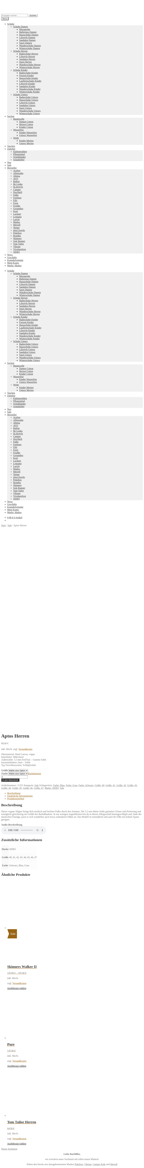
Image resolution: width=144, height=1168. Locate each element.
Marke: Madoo (14, 265)
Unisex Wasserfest (28, 135)
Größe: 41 (110, 625)
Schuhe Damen (20, 26)
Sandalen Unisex (27, 105)
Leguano (17, 216)
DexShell (17, 192)
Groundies (18, 208)
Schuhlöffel (18, 159)
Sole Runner (19, 241)
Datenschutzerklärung (11, 1041)
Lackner (17, 214)
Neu (9, 162)
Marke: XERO (52, 628)
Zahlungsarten (14, 1022)
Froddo (16, 206)
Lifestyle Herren (27, 56)
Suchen (33, 15)
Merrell (16, 225)
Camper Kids (99, 1004)
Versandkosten (25, 589)
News (10, 254)
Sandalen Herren (27, 59)
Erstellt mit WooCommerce (35, 1041)
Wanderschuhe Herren (29, 64)
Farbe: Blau (58, 625)
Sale (9, 165)
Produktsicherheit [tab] (15, 638)
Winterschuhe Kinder (29, 92)
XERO (16, 252)
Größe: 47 (38, 628)
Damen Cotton (26, 121)
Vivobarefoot (19, 249)
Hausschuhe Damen (28, 34)
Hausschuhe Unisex (28, 100)
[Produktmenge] (14, 617)
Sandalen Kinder (27, 86)
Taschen (11, 146)
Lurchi (16, 219)
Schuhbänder (19, 157)
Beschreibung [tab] (13, 633)
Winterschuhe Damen (29, 48)
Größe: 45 (17, 628)
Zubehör (11, 149)
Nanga (16, 227)
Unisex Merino (26, 143)
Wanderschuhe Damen (30, 45)
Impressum (12, 1033)
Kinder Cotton (26, 127)
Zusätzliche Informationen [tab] (20, 636)
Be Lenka (17, 184)
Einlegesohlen (20, 151)
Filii (15, 200)
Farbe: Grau (71, 625)
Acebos (16, 170)
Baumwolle (18, 119)
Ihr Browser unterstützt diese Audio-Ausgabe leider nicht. (23, 670)
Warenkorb (13, 1055)
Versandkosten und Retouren (21, 1025)
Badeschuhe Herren (28, 54)
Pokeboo (17, 233)
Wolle (16, 138)
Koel (15, 211)
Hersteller (12, 168)
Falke (16, 195)
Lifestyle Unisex (27, 102)
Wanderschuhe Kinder (29, 89)
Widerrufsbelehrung (16, 1028)
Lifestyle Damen (27, 37)
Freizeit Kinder (26, 75)
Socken (10, 116)
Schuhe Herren (20, 51)
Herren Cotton (26, 124)
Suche (10, 1049)
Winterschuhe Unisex (29, 113)
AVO (15, 178)
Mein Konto (13, 263)
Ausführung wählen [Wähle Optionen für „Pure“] (16, 906)
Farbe (5, 613)
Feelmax (17, 197)
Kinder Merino (26, 140)
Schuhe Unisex (20, 94)
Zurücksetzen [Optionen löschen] (34, 613)
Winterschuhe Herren (29, 67)
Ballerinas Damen (27, 32)
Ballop (16, 181)
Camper (17, 189)
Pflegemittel (19, 154)
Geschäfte (12, 257)
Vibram (16, 246)
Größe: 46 (28, 628)
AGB (9, 1030)
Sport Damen (25, 43)
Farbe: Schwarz (85, 625)
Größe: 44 (6, 628)
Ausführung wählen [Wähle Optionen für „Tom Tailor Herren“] (16, 984)
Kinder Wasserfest (28, 132)
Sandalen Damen (27, 40)
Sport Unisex (25, 108)
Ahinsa (16, 176)
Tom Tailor (18, 244)
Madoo (16, 222)
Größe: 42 (121, 625)
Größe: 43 (132, 625)
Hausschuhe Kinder (28, 78)
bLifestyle (18, 187)
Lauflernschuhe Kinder (30, 81)
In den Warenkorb (10, 620)
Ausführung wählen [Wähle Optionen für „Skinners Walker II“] (16, 828)
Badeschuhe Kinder (28, 73)
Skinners (17, 238)
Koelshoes (67, 1014)
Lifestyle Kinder (27, 83)
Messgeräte (24, 29)
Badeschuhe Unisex (28, 97)
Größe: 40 (99, 625)
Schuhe (10, 24)
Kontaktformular (15, 260)
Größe (4, 610)
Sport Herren (25, 62)
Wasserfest (18, 130)
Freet (15, 203)
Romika (17, 235)
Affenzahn (18, 173)
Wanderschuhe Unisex (30, 111)
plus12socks (19, 230)
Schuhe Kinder (20, 70)
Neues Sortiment (9, 989)
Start (3, 525)
